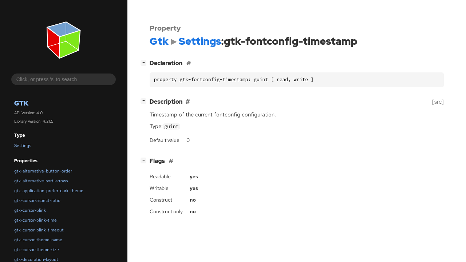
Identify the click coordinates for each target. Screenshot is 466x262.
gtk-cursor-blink (30, 210)
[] (145, 62)
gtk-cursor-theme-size (36, 250)
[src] (438, 102)
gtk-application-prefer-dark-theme (48, 191)
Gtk (21, 103)
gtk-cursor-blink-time (35, 220)
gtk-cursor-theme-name (38, 240)
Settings (22, 145)
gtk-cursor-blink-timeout (39, 230)
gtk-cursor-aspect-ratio (37, 200)
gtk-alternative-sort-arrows (41, 181)
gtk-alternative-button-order (43, 171)
